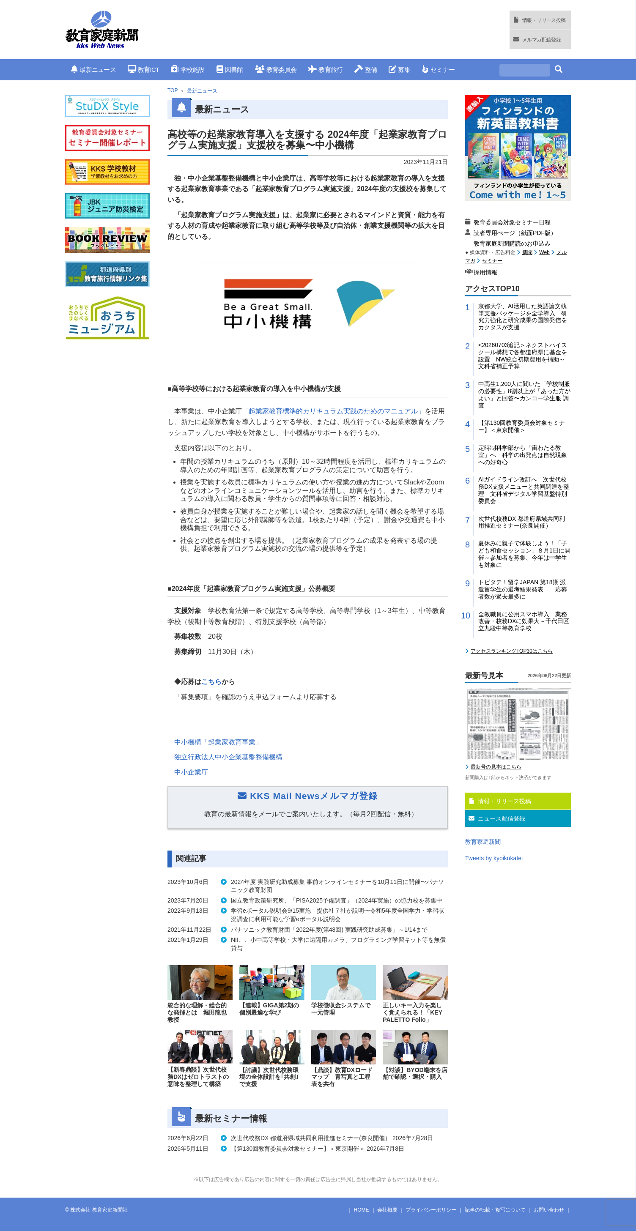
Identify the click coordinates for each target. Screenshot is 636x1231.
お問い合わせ (549, 1210)
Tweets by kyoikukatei (494, 858)
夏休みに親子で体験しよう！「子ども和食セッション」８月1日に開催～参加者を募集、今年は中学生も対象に (524, 554)
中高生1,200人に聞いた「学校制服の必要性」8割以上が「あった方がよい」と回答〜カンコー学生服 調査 (524, 394)
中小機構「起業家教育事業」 (218, 742)
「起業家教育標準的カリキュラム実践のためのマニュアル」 (333, 411)
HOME (361, 1210)
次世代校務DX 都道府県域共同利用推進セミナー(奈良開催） (521, 522)
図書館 (230, 69)
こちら (211, 681)
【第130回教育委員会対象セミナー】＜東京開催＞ (521, 426)
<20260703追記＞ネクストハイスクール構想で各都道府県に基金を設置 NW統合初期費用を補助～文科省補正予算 (522, 355)
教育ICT (143, 69)
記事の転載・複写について (495, 1210)
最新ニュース (93, 69)
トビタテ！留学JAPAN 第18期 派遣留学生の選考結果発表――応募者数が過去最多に (522, 589)
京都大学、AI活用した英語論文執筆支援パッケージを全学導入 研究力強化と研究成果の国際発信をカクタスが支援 (522, 317)
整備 (365, 69)
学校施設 (187, 69)
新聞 (527, 252)
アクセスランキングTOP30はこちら (512, 651)
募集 (399, 69)
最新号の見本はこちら (496, 767)
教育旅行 (325, 69)
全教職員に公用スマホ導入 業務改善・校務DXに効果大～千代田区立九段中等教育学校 (523, 621)
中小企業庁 (191, 772)
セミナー (438, 69)
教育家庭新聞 (483, 841)
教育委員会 (276, 69)
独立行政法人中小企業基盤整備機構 (228, 756)
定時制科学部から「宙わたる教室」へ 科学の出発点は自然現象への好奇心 (522, 454)
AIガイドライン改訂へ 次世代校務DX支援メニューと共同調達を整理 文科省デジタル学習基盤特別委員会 (523, 490)
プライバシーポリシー (431, 1210)
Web (544, 252)
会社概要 (387, 1210)
